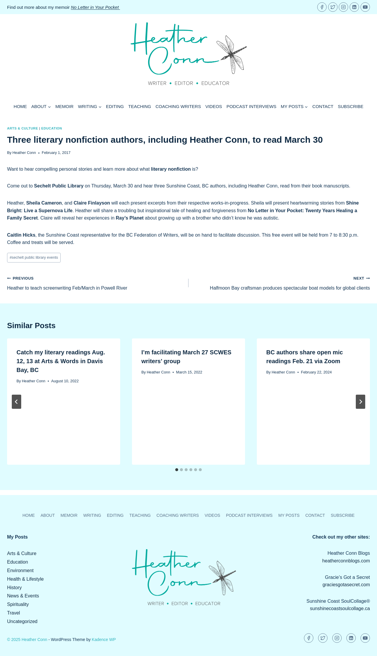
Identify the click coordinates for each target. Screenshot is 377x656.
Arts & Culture (22, 128)
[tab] (176, 469)
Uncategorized (22, 621)
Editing (115, 106)
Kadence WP (104, 639)
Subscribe (350, 106)
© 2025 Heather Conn (27, 639)
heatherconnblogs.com (346, 560)
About (48, 515)
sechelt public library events (34, 257)
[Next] (360, 402)
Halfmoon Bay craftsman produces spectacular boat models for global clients (281, 282)
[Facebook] (322, 7)
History (14, 587)
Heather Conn (24, 152)
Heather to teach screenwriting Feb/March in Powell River (95, 282)
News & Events (23, 595)
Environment (20, 570)
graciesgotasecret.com (346, 584)
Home (20, 106)
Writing (92, 515)
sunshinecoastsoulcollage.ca (340, 608)
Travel (13, 612)
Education (51, 128)
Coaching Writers (178, 106)
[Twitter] (333, 7)
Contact (322, 106)
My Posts (289, 515)
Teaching (139, 106)
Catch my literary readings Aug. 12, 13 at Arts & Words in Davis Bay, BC (60, 361)
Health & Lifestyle (25, 579)
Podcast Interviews (251, 106)
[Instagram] (343, 7)
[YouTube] (365, 7)
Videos (213, 106)
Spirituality (18, 604)
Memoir (64, 106)
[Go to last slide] (16, 402)
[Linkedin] (354, 7)
